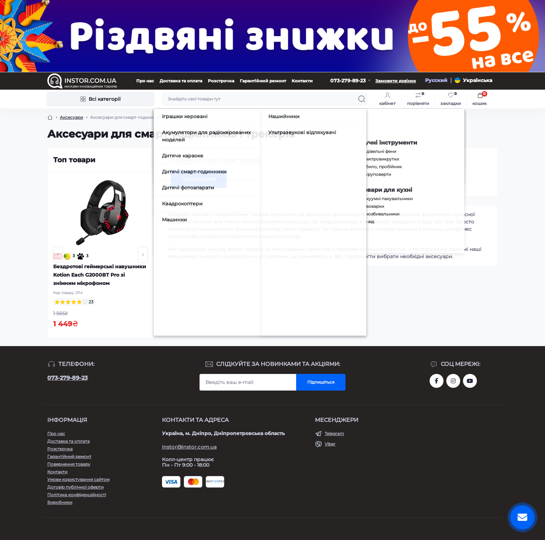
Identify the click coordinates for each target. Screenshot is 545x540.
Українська (477, 80)
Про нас (145, 80)
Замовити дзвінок (395, 80)
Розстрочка (221, 80)
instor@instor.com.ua (189, 447)
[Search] (362, 99)
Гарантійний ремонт (263, 80)
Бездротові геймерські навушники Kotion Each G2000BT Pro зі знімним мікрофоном (99, 274)
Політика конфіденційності (76, 494)
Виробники (59, 502)
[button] (58, 254)
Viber (330, 444)
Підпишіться (320, 382)
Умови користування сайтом (78, 479)
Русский (436, 80)
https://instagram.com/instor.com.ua (453, 381)
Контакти (302, 80)
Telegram (334, 433)
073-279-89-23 (67, 378)
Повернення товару (68, 464)
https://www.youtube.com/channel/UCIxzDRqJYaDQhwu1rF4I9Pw (470, 381)
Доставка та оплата (181, 80)
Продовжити (198, 179)
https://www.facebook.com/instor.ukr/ (436, 381)
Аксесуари (71, 117)
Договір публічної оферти (75, 487)
